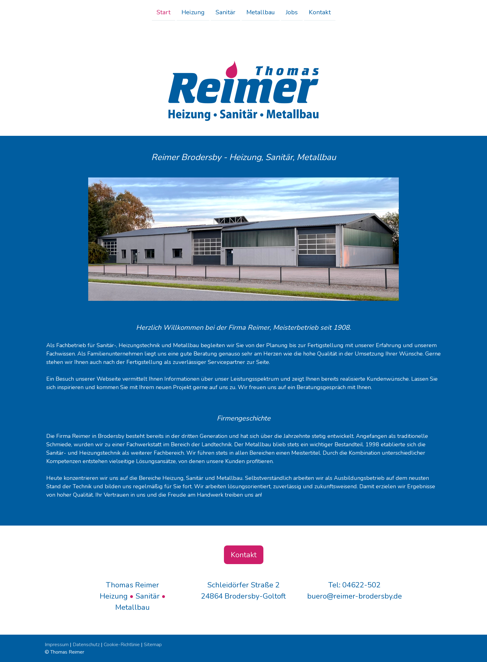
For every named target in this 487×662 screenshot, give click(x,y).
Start (164, 12)
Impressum (57, 644)
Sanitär (225, 12)
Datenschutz (86, 644)
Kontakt (320, 12)
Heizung (193, 12)
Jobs (292, 12)
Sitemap (153, 644)
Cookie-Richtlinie (122, 644)
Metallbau (260, 12)
